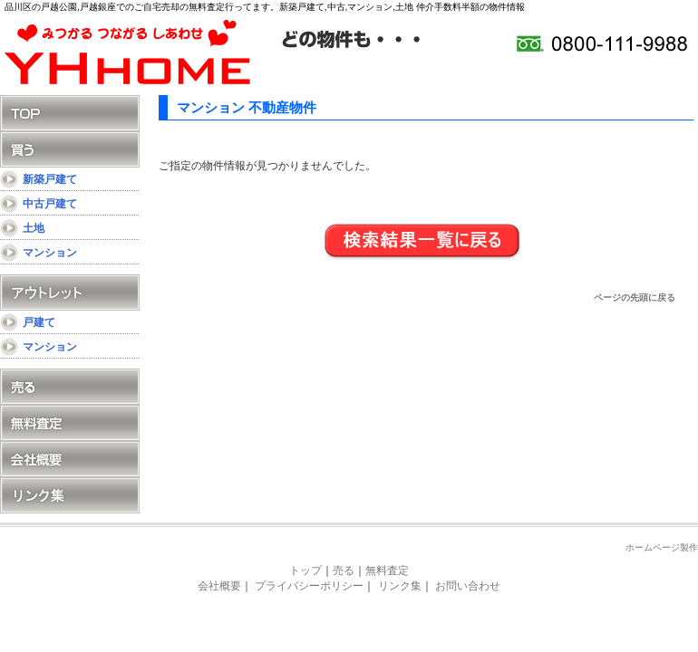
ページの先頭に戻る (634, 297)
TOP (70, 113)
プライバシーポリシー (309, 586)
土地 (33, 228)
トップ (305, 570)
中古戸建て (50, 203)
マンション (50, 252)
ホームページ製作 (661, 547)
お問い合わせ (467, 586)
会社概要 (70, 459)
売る (70, 387)
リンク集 (70, 495)
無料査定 (70, 423)
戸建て (39, 322)
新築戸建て (50, 179)
